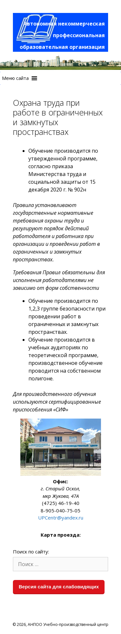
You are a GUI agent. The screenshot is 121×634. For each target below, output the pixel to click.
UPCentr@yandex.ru (60, 517)
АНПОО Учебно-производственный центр (68, 624)
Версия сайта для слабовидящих (59, 586)
